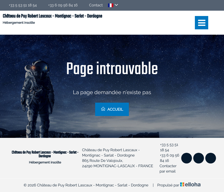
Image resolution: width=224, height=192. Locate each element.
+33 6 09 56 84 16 (167, 158)
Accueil (112, 109)
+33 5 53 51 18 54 (166, 147)
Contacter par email (165, 169)
